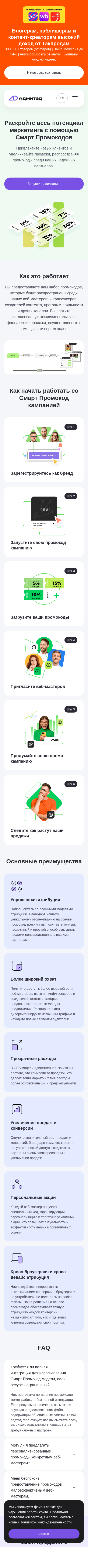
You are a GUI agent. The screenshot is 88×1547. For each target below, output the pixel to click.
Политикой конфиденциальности (46, 1522)
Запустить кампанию (44, 184)
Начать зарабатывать (44, 72)
